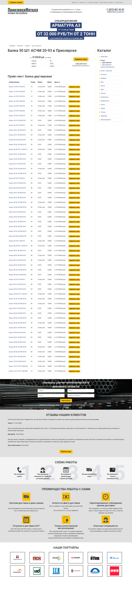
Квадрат (104, 78)
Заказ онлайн (93, 2)
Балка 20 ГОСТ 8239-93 (17, 125)
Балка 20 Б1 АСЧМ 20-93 (17, 130)
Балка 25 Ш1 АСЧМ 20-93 (17, 173)
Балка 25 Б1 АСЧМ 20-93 (17, 154)
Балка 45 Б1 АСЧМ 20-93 (17, 284)
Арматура (104, 56)
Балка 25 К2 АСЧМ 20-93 (17, 169)
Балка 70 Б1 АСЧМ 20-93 (17, 356)
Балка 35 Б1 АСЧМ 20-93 (17, 212)
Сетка (103, 104)
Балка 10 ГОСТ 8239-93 (17, 87)
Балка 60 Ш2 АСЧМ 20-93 (17, 352)
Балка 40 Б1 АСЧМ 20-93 (17, 250)
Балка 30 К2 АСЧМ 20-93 (17, 197)
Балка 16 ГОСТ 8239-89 (17, 101)
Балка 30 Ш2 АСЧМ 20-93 (17, 207)
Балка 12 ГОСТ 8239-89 (17, 91)
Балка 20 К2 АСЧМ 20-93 (17, 140)
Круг (102, 82)
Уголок (103, 112)
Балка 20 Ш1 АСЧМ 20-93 (17, 144)
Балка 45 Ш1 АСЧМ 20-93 (17, 299)
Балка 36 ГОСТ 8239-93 (17, 241)
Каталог (83, 2)
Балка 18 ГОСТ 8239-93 (17, 115)
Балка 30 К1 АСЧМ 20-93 (17, 193)
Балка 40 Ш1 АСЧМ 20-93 (17, 270)
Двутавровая (106, 62)
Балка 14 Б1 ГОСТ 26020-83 (18, 371)
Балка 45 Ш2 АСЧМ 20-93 (17, 303)
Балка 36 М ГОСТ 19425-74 (18, 246)
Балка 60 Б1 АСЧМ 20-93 (17, 337)
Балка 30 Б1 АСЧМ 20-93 (17, 183)
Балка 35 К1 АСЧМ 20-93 (17, 222)
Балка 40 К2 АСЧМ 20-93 (17, 265)
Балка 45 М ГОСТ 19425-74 (18, 294)
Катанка (104, 74)
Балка (103, 60)
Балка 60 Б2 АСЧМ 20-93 (17, 342)
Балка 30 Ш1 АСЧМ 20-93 (17, 202)
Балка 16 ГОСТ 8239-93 (17, 106)
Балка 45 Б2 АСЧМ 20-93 (17, 289)
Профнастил (105, 101)
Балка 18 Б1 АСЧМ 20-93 (17, 120)
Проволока (104, 97)
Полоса (103, 93)
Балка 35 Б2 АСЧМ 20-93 (17, 217)
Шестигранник (106, 120)
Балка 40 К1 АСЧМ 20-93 (17, 260)
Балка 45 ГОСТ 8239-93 (17, 279)
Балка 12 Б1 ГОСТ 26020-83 (18, 366)
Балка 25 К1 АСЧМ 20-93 (17, 164)
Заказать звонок (15, 2)
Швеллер (104, 116)
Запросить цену (81, 59)
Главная (74, 2)
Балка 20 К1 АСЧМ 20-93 (17, 135)
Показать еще (66, 451)
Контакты (119, 2)
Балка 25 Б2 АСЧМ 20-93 (17, 159)
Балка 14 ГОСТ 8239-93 (17, 96)
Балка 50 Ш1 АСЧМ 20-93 (17, 318)
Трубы (103, 108)
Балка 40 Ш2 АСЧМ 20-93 (17, 275)
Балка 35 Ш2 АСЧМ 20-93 (17, 236)
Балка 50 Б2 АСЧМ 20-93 (17, 313)
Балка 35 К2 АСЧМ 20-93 (17, 226)
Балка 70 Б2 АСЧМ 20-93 (17, 361)
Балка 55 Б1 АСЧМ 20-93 (17, 328)
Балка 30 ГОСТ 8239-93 (17, 178)
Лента (103, 86)
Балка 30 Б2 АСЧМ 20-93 (17, 188)
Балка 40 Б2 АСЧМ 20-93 (17, 255)
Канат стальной (106, 71)
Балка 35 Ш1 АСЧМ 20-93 (17, 231)
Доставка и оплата (107, 2)
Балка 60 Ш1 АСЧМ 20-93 (17, 347)
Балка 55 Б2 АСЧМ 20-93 (17, 332)
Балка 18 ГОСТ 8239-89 (17, 111)
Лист (102, 89)
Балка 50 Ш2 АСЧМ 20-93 (17, 323)
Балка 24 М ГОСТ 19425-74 (18, 149)
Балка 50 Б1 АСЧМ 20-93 (17, 308)
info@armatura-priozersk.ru (115, 12)
